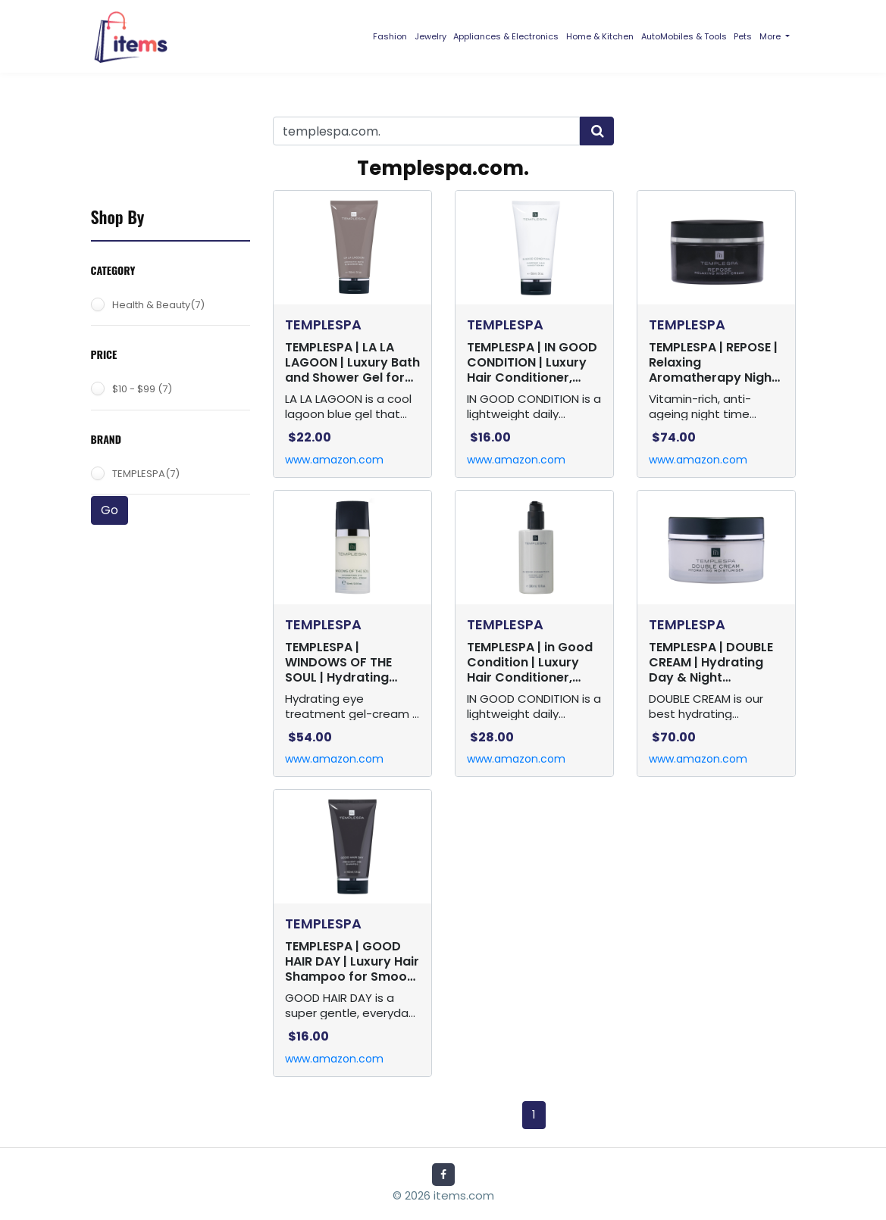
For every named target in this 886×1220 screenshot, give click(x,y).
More (771, 36)
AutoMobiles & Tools (684, 36)
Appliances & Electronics (506, 36)
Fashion (390, 36)
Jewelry (430, 36)
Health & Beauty (158, 305)
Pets (743, 36)
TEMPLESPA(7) (146, 473)
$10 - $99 (142, 389)
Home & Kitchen (600, 36)
